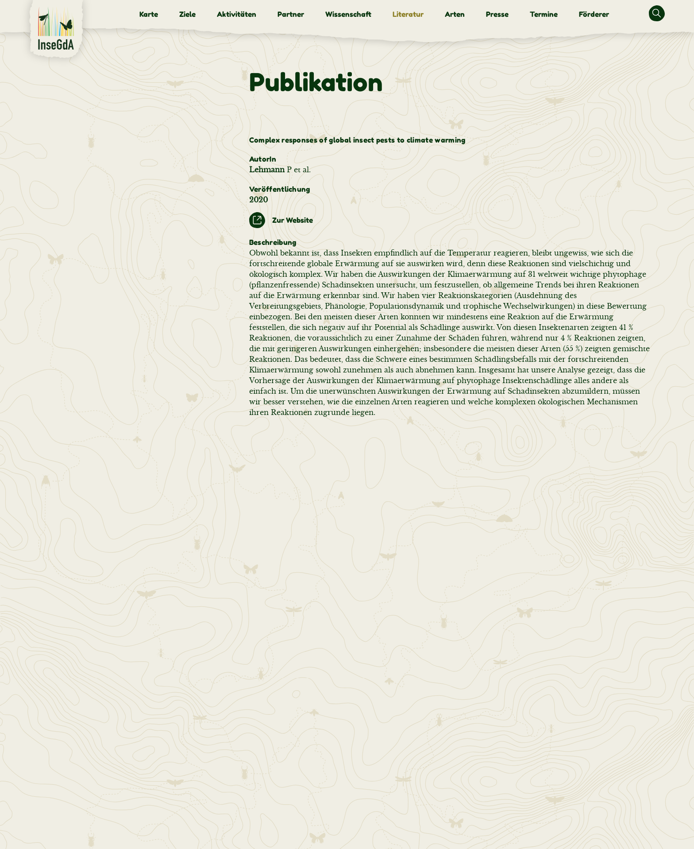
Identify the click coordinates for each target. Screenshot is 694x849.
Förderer (594, 14)
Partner (291, 14)
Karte (148, 14)
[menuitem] (148, 14)
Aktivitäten (236, 14)
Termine (544, 14)
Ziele (187, 14)
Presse (497, 14)
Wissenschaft (348, 14)
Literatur (408, 14)
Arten (455, 14)
